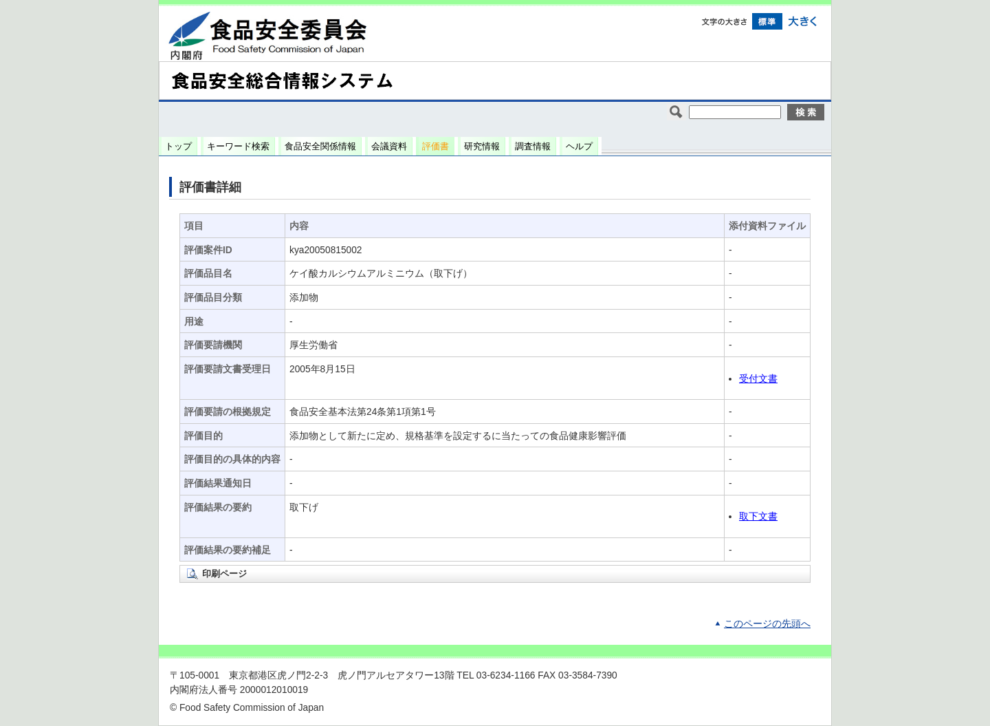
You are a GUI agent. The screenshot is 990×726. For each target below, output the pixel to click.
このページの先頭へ (767, 624)
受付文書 (758, 379)
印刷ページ (224, 573)
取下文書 (758, 516)
